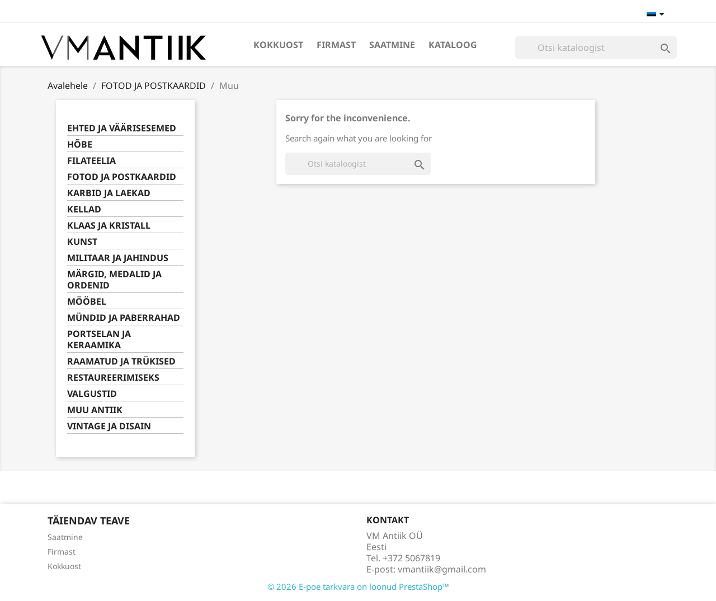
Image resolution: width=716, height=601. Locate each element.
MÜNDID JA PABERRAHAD (123, 318)
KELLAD (84, 209)
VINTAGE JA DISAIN (109, 426)
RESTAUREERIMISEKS (113, 378)
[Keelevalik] (657, 15)
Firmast (336, 45)
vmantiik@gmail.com (442, 569)
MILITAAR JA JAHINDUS (117, 258)
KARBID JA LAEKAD (108, 193)
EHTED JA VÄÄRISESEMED (121, 128)
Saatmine (392, 45)
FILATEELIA (91, 161)
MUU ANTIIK (95, 410)
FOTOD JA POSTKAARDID (121, 177)
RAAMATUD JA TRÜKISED (121, 361)
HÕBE (79, 144)
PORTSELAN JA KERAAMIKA (99, 339)
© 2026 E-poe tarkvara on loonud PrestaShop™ (358, 586)
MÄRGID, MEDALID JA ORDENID (114, 279)
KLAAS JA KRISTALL (108, 225)
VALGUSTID (92, 394)
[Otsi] (596, 47)
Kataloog (452, 45)
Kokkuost (278, 45)
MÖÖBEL (86, 301)
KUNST (82, 242)
